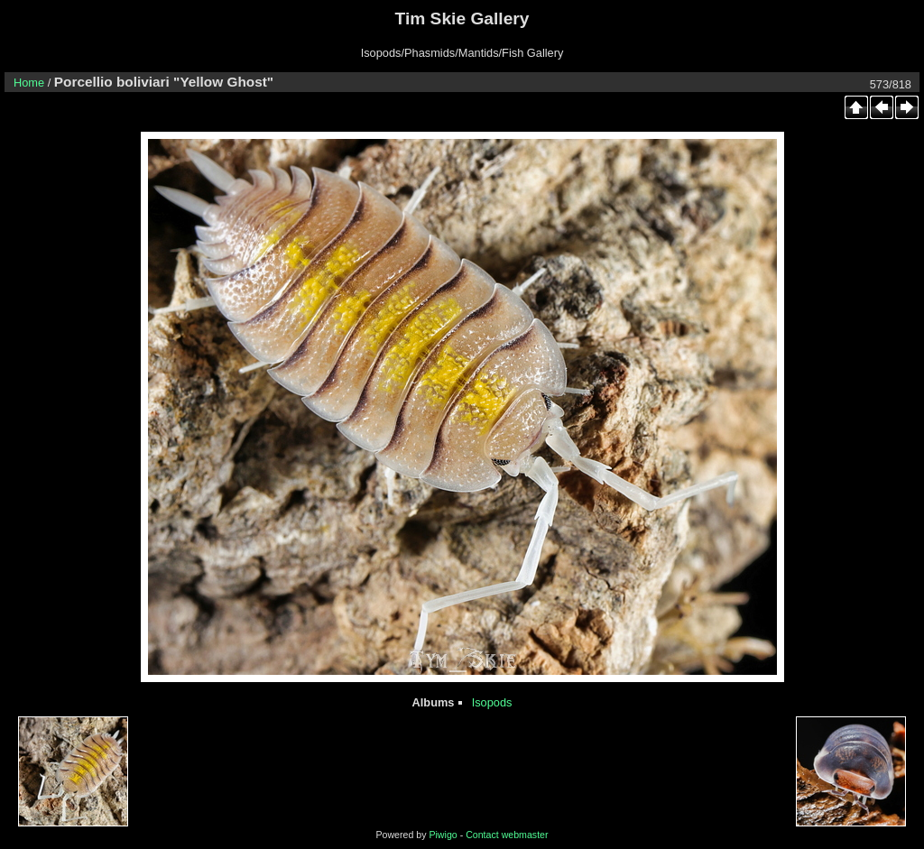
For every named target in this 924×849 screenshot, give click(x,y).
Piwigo (443, 834)
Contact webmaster (507, 834)
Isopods (492, 702)
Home (29, 82)
